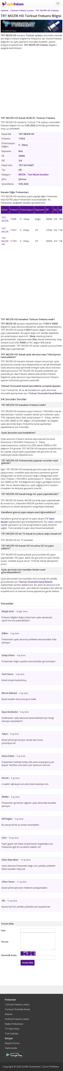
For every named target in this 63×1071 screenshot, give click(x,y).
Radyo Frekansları (14, 1023)
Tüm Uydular (11, 1033)
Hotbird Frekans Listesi (17, 1019)
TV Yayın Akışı (12, 1028)
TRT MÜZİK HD (5, 241)
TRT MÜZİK (5, 219)
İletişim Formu (12, 1043)
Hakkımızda (11, 1048)
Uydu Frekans (13, 4)
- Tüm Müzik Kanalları (34, 174)
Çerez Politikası (51, 1066)
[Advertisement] (31, 82)
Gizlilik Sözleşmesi (31, 1066)
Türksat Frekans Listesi (17, 1004)
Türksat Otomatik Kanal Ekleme (45, 393)
